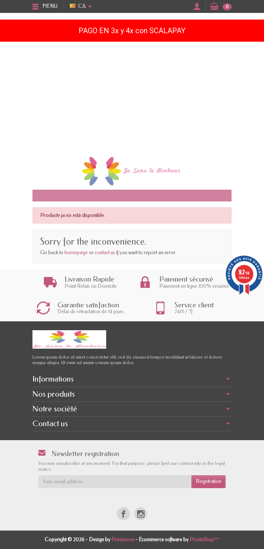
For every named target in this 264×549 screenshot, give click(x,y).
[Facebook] (123, 513)
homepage (76, 252)
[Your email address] (114, 481)
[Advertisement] (132, 97)
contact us (105, 252)
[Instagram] (140, 513)
